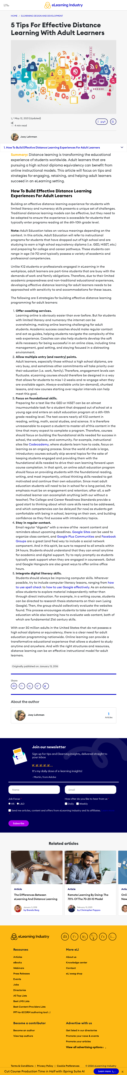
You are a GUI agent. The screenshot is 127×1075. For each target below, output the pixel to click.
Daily (69, 803)
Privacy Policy (45, 1065)
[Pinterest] (103, 936)
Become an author (24, 1030)
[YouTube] (93, 936)
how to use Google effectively (67, 587)
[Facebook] (65, 936)
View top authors (23, 1035)
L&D (22, 803)
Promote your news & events (82, 1035)
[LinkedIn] (84, 936)
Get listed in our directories (81, 1030)
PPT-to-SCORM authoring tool (32, 1012)
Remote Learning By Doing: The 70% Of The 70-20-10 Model (88, 897)
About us (71, 956)
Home (14, 15)
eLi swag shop (74, 973)
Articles (17, 956)
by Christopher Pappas (88, 910)
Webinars (18, 968)
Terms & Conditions (22, 1065)
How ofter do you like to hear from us (87, 798)
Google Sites (81, 532)
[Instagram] (112, 936)
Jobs (16, 984)
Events (17, 979)
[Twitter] (74, 936)
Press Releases (21, 973)
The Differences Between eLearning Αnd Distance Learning (35, 897)
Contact (71, 968)
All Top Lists (20, 995)
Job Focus (15, 798)
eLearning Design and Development (42, 15)
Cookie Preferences (68, 1065)
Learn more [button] (107, 810)
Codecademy (39, 444)
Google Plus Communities (75, 536)
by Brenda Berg (31, 910)
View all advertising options (86, 1047)
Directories (19, 990)
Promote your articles (78, 1041)
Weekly (82, 803)
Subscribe (18, 823)
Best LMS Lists (21, 1001)
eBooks (17, 962)
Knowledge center (76, 962)
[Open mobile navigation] (5, 5)
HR (12, 803)
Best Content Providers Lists (29, 1006)
